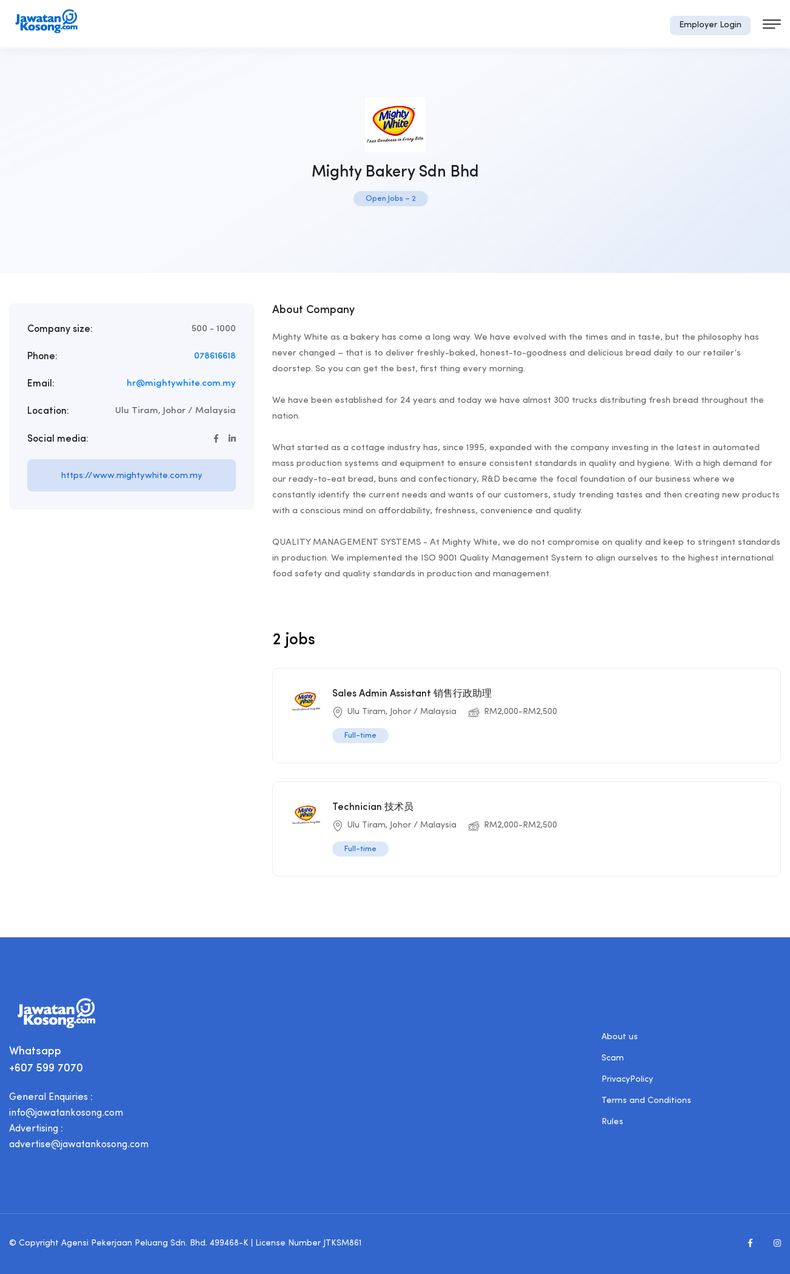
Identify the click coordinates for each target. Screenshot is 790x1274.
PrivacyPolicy (627, 1079)
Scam (612, 1058)
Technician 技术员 (372, 807)
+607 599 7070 (46, 1068)
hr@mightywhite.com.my (181, 383)
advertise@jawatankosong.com (79, 1145)
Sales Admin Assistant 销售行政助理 (412, 694)
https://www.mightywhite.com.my (132, 475)
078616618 (215, 356)
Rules (612, 1122)
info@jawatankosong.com (66, 1113)
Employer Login (710, 25)
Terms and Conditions (646, 1100)
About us (619, 1037)
